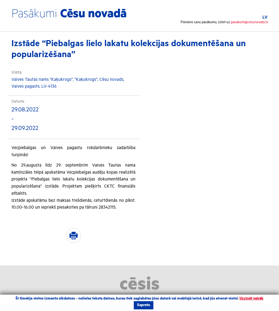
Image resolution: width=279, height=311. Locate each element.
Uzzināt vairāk (251, 299)
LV (265, 17)
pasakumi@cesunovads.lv (249, 22)
